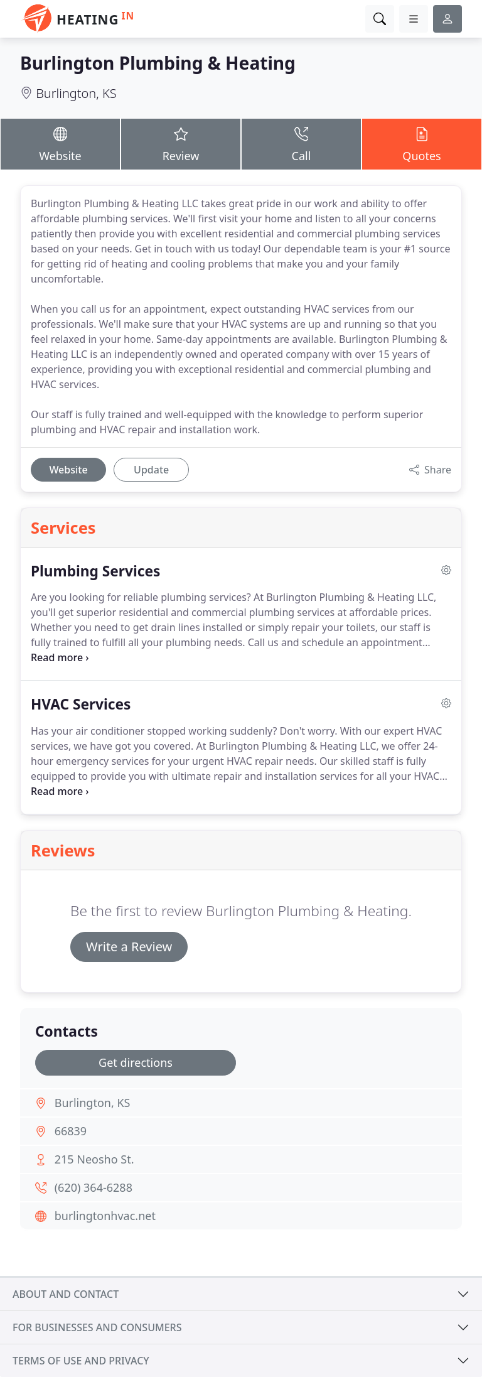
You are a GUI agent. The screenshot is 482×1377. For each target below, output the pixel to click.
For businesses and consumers (97, 1327)
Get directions (136, 1062)
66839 (71, 1130)
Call (301, 143)
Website (60, 143)
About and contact (66, 1294)
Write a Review (129, 946)
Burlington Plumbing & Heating (158, 63)
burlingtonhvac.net (105, 1215)
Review (180, 143)
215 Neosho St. (94, 1159)
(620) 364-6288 (93, 1187)
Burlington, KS (76, 93)
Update (151, 470)
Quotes (421, 143)
